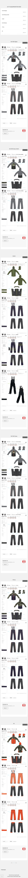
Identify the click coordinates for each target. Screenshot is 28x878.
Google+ (19, 876)
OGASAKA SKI (5, 129)
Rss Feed (8, 876)
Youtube (17, 876)
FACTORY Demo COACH (5, 14)
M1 (2, 31)
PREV (11, 862)
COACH (3, 18)
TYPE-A (3, 27)
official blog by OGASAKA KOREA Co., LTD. (9, 131)
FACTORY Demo (4, 22)
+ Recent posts (3, 869)
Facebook (14, 876)
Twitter (12, 876)
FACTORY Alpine (4, 10)
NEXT (16, 862)
